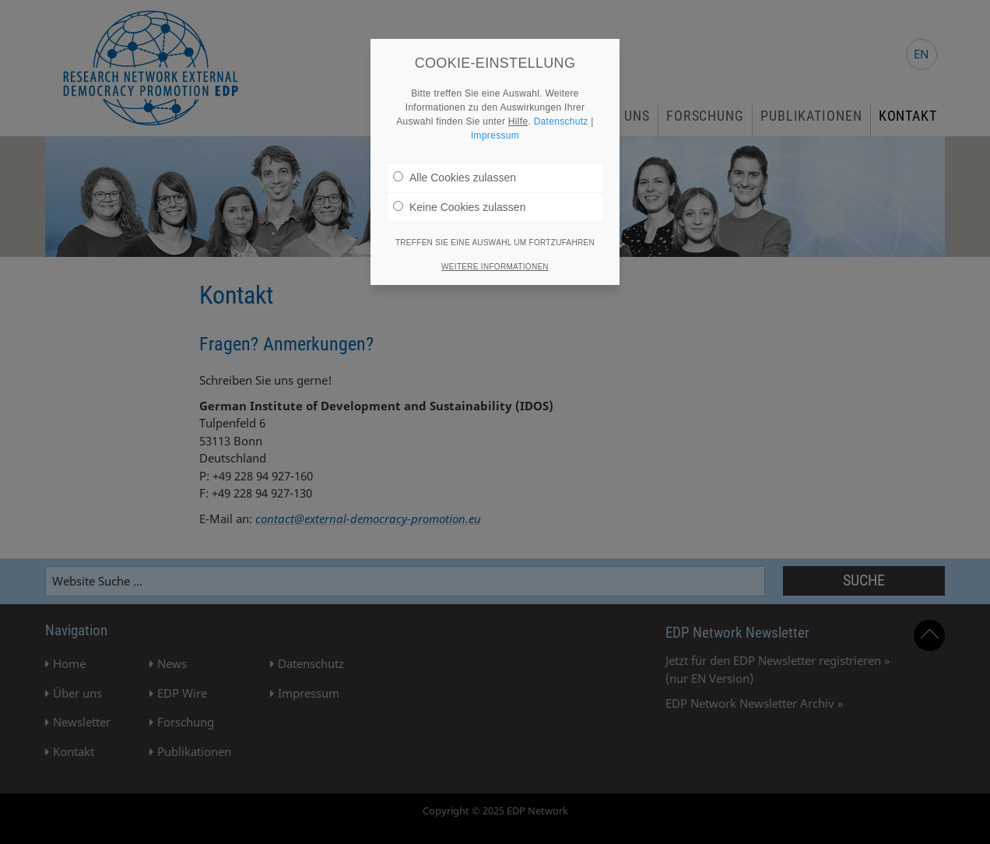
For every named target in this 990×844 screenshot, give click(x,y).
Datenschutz (561, 120)
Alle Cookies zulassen (454, 177)
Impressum (495, 134)
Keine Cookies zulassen (459, 206)
